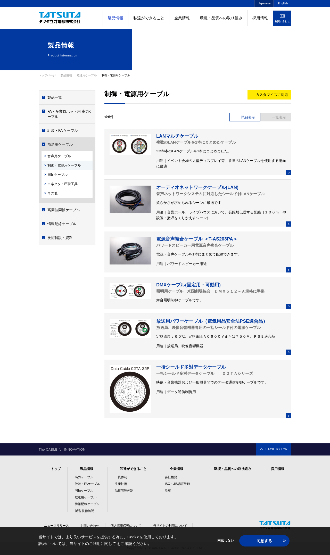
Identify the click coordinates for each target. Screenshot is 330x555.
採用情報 (260, 18)
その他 (52, 193)
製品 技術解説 (84, 511)
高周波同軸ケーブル (63, 210)
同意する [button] (264, 541)
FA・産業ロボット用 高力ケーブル (70, 114)
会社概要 (171, 477)
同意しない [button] (225, 540)
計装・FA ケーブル (62, 130)
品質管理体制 (124, 490)
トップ (56, 469)
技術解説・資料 (60, 238)
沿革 (168, 490)
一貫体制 (121, 477)
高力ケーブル (84, 477)
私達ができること (148, 18)
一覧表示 (279, 117)
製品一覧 (54, 97)
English (283, 3)
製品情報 (86, 469)
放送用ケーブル (60, 144)
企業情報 (182, 18)
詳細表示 (248, 117)
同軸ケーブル (57, 175)
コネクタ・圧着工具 (62, 184)
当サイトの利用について (170, 525)
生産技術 (121, 484)
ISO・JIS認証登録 (177, 484)
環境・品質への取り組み (221, 18)
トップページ (47, 75)
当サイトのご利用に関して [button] (93, 543)
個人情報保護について (126, 525)
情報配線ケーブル (61, 224)
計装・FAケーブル (87, 484)
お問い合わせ (89, 525)
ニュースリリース (56, 525)
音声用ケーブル (59, 156)
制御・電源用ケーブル (64, 165)
